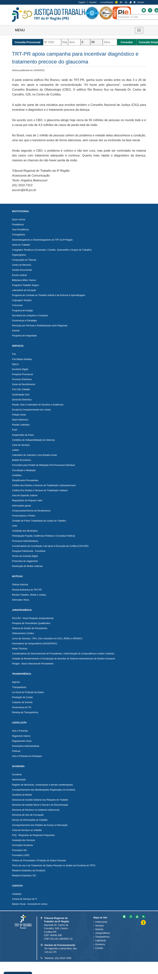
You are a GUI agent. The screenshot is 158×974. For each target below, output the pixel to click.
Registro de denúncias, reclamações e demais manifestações (42, 784)
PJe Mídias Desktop (22, 359)
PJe (14, 354)
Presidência (18, 224)
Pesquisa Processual (22, 374)
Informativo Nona (20, 600)
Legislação (100, 940)
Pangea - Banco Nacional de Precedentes (33, 663)
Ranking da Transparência (25, 712)
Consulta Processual (28, 42)
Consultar (127, 42)
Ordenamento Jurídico (23, 633)
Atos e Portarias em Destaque (27, 756)
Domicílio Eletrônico (22, 399)
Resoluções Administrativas (25, 746)
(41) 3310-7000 (63, 958)
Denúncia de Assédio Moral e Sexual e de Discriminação (40, 805)
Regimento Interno (21, 736)
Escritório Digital (20, 369)
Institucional (101, 922)
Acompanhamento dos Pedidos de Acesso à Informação (40, 825)
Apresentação (19, 779)
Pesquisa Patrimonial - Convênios (29, 551)
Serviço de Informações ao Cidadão (30, 820)
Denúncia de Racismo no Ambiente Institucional (35, 810)
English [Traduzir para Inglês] (81, 2)
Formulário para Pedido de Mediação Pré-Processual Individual (43, 465)
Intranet (16, 330)
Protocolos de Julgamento (25, 561)
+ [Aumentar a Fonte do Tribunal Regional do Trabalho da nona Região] (121, 2)
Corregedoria (18, 234)
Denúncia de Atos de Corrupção (28, 815)
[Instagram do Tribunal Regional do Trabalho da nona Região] (150, 10)
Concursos (17, 305)
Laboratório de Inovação (24, 290)
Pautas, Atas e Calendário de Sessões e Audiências (37, 404)
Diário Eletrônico (20, 419)
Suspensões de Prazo (23, 435)
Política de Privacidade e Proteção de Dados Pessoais (39, 860)
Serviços (99, 925)
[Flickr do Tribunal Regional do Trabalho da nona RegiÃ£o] (124, 917)
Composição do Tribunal (24, 260)
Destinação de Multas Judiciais (27, 566)
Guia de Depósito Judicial (24, 495)
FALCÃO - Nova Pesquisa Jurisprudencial (33, 618)
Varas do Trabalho (21, 245)
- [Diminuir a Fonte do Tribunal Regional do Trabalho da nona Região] (126, 2)
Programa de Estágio (22, 310)
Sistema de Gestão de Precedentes (29, 628)
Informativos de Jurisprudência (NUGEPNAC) (34, 643)
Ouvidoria (17, 774)
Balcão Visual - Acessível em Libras (29, 904)
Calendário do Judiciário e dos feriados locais (34, 455)
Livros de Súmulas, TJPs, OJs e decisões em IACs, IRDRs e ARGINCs (47, 638)
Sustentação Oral (20, 394)
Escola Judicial (19, 275)
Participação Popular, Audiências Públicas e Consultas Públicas (43, 536)
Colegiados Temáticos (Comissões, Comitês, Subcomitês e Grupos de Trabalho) (52, 250)
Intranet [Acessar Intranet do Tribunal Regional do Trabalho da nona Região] (140, 2)
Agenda (16, 682)
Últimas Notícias (20, 584)
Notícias (99, 929)
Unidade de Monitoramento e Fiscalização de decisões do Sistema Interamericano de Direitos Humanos (63, 658)
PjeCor (15, 364)
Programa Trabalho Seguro (25, 285)
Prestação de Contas (22, 697)
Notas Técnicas (19, 648)
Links (14, 525)
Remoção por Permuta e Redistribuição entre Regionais (40, 325)
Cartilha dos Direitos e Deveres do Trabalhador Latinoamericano (44, 485)
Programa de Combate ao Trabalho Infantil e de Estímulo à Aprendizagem (48, 295)
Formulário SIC (19, 850)
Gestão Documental (22, 270)
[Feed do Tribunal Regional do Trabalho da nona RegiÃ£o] (143, 917)
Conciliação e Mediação (24, 470)
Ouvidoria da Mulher (22, 795)
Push (14, 429)
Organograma (19, 255)
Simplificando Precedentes (25, 480)
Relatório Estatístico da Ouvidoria (28, 870)
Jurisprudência (102, 933)
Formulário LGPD (20, 855)
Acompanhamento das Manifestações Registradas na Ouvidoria (43, 790)
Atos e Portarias (20, 731)
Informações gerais (21, 505)
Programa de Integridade (24, 335)
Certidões (17, 475)
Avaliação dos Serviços (23, 840)
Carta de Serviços (21, 445)
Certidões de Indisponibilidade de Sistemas (33, 440)
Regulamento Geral (21, 741)
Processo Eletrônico (22, 379)
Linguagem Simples (22, 300)
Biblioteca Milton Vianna (24, 280)
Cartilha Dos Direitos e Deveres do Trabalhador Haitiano (40, 490)
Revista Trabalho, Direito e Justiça (29, 595)
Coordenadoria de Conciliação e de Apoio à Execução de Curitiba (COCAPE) (50, 546)
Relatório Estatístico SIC (24, 875)
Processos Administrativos (25, 541)
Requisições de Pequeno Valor (27, 500)
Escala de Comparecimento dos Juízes (31, 409)
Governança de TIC (22, 707)
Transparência (19, 687)
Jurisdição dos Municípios (25, 531)
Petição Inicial (19, 414)
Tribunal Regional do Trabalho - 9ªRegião (50, 14)
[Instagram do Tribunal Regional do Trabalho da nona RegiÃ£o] (130, 917)
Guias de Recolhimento (23, 384)
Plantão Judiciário (21, 424)
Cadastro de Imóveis (22, 702)
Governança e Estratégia (24, 320)
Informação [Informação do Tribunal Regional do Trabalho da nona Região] (116, 2)
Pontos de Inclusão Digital (25, 556)
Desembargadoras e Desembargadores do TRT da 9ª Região (42, 240)
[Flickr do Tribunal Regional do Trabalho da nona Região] (143, 10)
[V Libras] (131, 2)
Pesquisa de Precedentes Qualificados (31, 623)
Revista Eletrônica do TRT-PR (27, 589)
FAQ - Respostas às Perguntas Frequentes (33, 835)
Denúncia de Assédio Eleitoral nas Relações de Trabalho (40, 800)
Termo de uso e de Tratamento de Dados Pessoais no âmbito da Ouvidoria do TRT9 (53, 865)
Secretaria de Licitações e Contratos (30, 315)
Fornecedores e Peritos (23, 515)
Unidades (17, 894)
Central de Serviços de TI (24, 899)
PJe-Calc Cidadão (21, 389)
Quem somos (18, 219)
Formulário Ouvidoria (22, 845)
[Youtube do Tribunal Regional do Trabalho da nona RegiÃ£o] (137, 917)
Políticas (16, 751)
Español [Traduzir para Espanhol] (92, 2)
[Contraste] (134, 2)
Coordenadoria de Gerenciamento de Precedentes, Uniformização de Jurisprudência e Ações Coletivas (63, 653)
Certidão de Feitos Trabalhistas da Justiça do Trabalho (39, 520)
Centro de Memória (21, 265)
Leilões (15, 450)
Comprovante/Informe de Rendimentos (31, 510)
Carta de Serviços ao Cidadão (27, 830)
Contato (99, 948)
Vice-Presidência (20, 229)
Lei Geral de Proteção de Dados (28, 692)
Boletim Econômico (21, 460)
